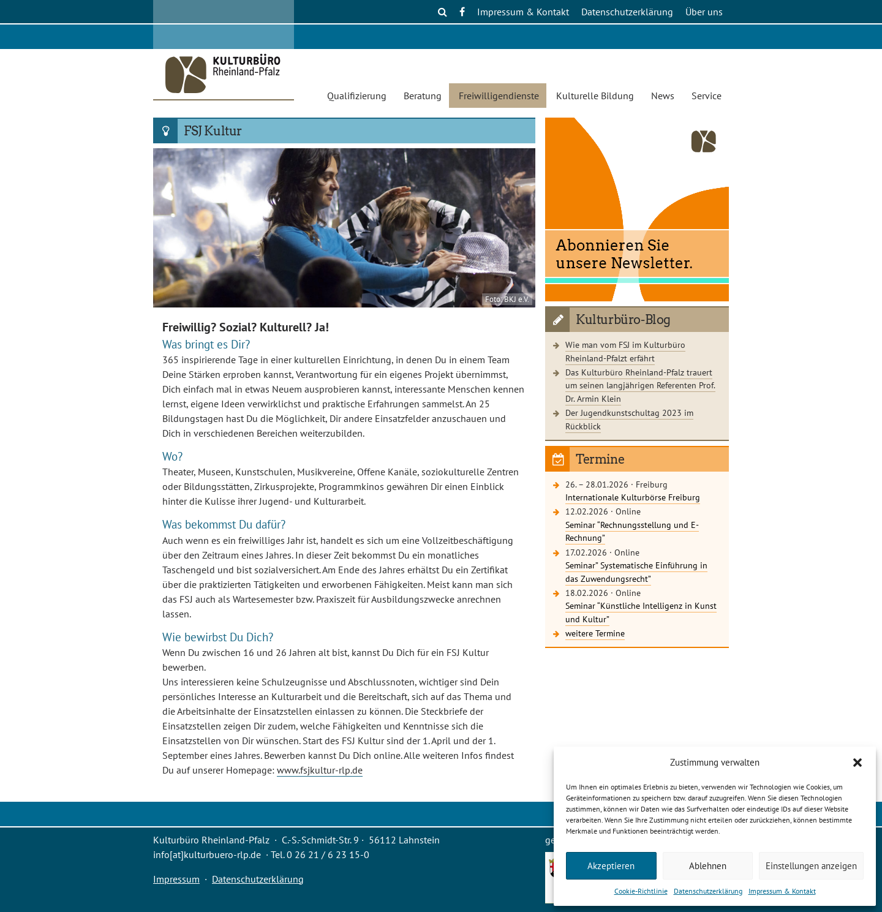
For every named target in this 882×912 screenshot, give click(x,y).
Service (707, 95)
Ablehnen (707, 866)
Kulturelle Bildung (595, 95)
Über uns (704, 12)
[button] (857, 762)
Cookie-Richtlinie (641, 890)
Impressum (176, 879)
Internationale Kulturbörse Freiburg (632, 497)
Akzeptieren (611, 866)
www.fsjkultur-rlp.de (320, 770)
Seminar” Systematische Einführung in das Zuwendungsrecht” (636, 571)
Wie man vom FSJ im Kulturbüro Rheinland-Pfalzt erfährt (625, 351)
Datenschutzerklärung (708, 890)
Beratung (423, 95)
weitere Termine (595, 633)
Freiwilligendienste (499, 95)
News (662, 95)
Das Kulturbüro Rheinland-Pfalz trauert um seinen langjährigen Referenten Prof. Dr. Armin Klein (640, 385)
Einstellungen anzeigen (811, 866)
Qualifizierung (356, 95)
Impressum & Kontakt (782, 890)
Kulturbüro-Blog (623, 319)
